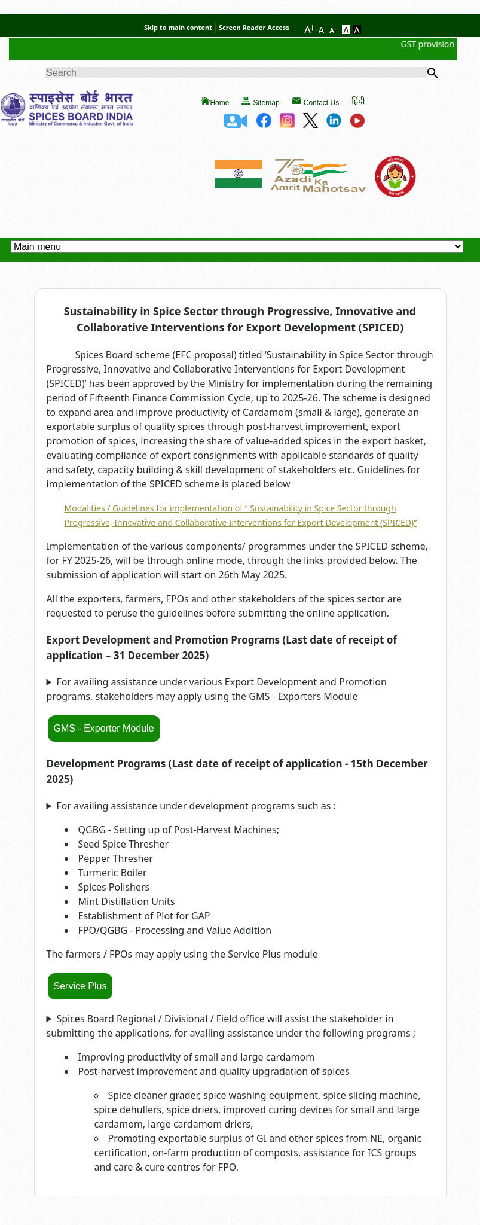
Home (219, 103)
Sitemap (266, 103)
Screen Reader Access (254, 27)
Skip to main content (178, 27)
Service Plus (80, 986)
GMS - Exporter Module (104, 728)
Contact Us (321, 103)
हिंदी (358, 100)
